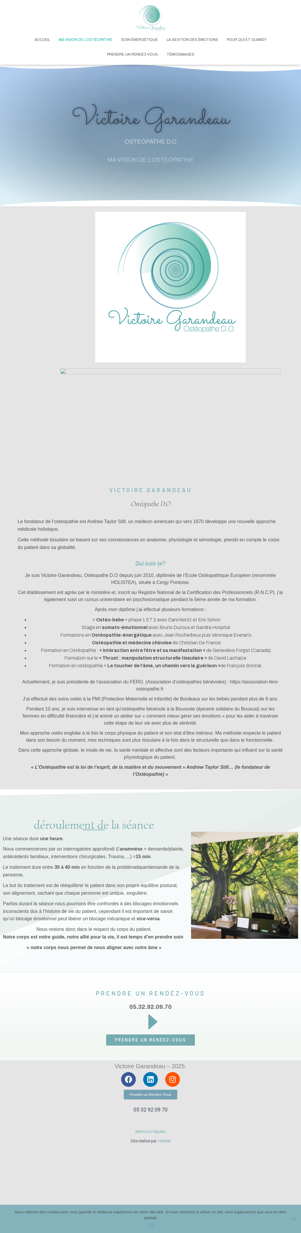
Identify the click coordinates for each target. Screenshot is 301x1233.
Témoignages (180, 54)
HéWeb (164, 1141)
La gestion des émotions (192, 40)
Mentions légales (150, 1131)
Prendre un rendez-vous (132, 54)
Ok (152, 1225)
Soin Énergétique (139, 40)
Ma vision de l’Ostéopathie (85, 40)
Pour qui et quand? (247, 40)
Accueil (42, 40)
